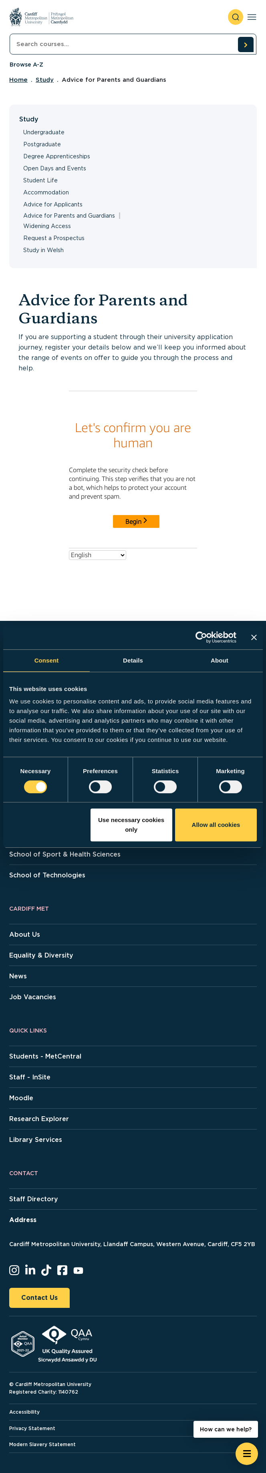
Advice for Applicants (53, 204)
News (18, 976)
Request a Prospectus (54, 238)
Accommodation (46, 192)
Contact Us (39, 1297)
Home (18, 79)
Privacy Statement (32, 1428)
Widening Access (47, 226)
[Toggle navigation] (251, 17)
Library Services (35, 1140)
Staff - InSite (29, 1077)
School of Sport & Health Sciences (65, 854)
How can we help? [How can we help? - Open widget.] (226, 1429)
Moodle (21, 1098)
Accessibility (24, 1412)
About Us (24, 934)
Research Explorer (39, 1119)
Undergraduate (43, 132)
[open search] (235, 17)
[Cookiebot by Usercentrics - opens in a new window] (201, 637)
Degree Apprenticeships (56, 156)
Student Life (40, 180)
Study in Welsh (43, 250)
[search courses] (245, 44)
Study (45, 79)
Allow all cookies (216, 824)
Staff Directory (33, 1199)
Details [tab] (133, 660)
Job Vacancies (32, 997)
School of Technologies (47, 875)
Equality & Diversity (41, 955)
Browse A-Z (26, 64)
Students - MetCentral (45, 1056)
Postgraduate (42, 144)
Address (22, 1220)
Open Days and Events (54, 168)
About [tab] (219, 660)
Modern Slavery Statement (42, 1444)
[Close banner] (254, 637)
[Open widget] (247, 1454)
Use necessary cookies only (131, 824)
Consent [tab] (46, 660)
